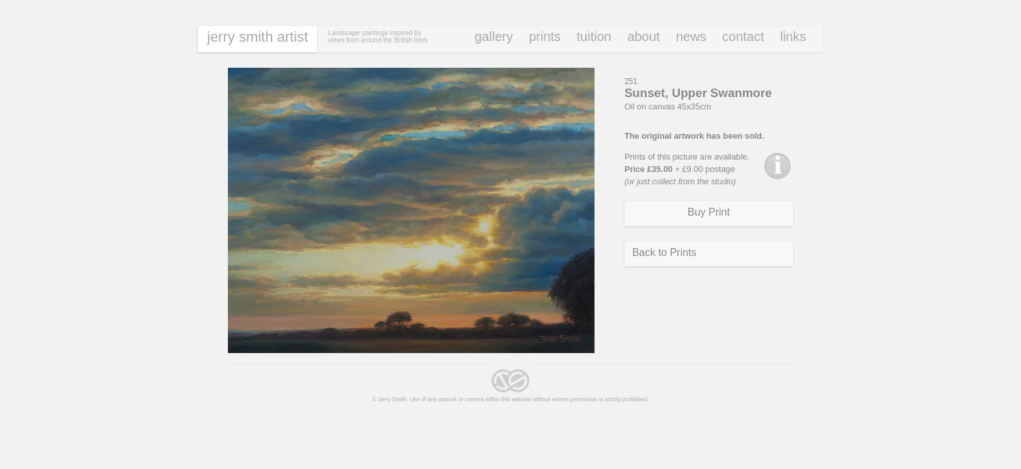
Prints (545, 36)
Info (777, 166)
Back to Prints (664, 252)
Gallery (494, 36)
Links (793, 36)
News (691, 36)
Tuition (594, 36)
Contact (743, 36)
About (643, 36)
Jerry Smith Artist (257, 37)
